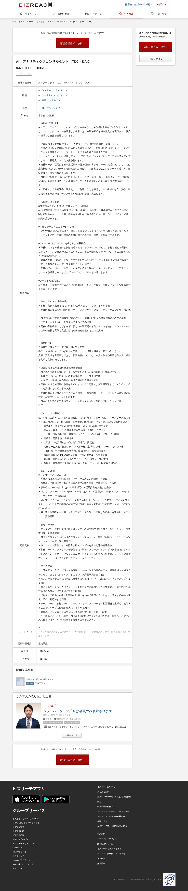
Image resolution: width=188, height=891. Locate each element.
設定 (99, 801)
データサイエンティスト (54, 95)
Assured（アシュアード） (24, 864)
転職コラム (102, 821)
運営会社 (101, 858)
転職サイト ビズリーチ (23, 21)
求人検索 (128, 14)
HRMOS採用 (18, 827)
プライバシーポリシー (107, 839)
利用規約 (101, 834)
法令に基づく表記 (105, 844)
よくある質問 (103, 792)
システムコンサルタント (54, 90)
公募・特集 (161, 14)
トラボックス (18, 856)
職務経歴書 (63, 14)
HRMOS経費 (18, 835)
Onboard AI (18, 848)
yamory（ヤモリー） (22, 860)
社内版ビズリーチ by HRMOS (26, 819)
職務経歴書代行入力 (106, 806)
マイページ (31, 14)
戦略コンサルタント (52, 100)
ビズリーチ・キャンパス (23, 843)
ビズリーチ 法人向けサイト (109, 849)
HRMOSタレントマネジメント (26, 823)
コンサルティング (51, 108)
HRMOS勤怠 (18, 831)
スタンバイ (17, 868)
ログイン (161, 4)
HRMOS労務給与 (20, 839)
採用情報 (101, 863)
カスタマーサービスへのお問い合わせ (114, 796)
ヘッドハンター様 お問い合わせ (111, 853)
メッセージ (96, 14)
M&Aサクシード (20, 852)
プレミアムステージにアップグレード (114, 811)
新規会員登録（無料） (72, 43)
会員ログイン (155, 58)
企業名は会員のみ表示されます (40, 679)
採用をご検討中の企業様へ (139, 4)
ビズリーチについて (106, 787)
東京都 (42, 115)
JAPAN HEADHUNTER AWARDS (112, 826)
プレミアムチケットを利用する (111, 816)
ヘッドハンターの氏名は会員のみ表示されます (77, 711)
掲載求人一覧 (72, 735)
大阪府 (51, 115)
